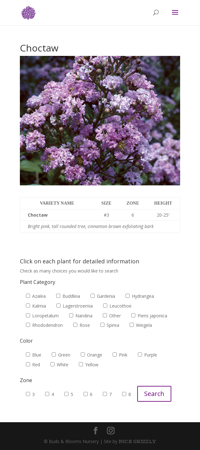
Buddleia (68, 296)
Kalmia (36, 306)
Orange (91, 355)
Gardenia (103, 296)
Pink (120, 355)
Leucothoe (117, 306)
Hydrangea (140, 296)
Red (33, 365)
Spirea (109, 325)
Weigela (141, 325)
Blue (33, 355)
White (59, 365)
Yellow (88, 365)
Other (112, 316)
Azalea (36, 296)
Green (61, 355)
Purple (147, 355)
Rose (81, 325)
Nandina (80, 316)
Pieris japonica (149, 316)
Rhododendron (44, 325)
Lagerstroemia (74, 306)
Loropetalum (42, 316)
